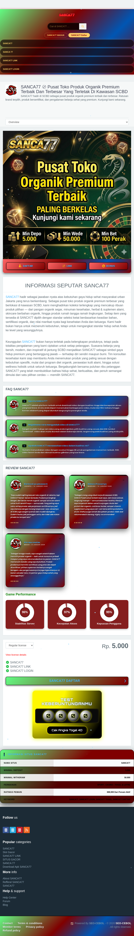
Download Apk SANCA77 (17, 866)
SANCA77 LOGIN (11, 69)
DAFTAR (26, 266)
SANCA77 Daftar (79, 35)
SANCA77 (7, 43)
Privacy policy (35, 926)
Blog (5, 904)
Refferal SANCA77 (13, 882)
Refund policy (11, 930)
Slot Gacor (9, 852)
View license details (16, 654)
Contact (8, 923)
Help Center (9, 897)
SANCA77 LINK (10, 60)
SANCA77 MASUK (56, 35)
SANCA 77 (8, 52)
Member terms (12, 926)
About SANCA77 (12, 878)
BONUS (108, 266)
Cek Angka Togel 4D (67, 730)
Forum (6, 901)
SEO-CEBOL (123, 923)
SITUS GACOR (11, 859)
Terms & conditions (30, 923)
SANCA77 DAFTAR (87, 681)
